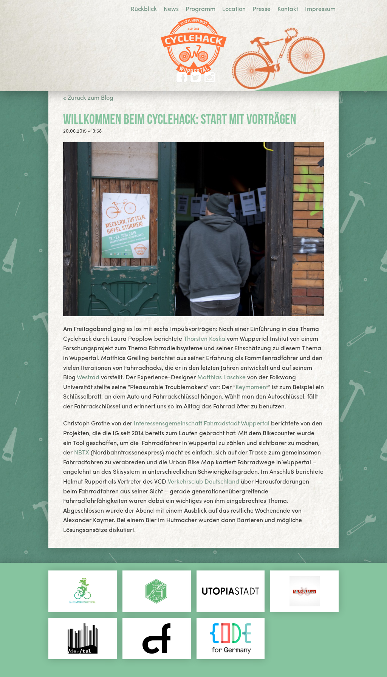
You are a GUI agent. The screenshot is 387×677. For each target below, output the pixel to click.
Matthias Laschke (221, 377)
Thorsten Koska (204, 338)
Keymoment (251, 386)
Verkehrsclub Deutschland (203, 481)
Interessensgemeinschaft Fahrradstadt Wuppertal (202, 423)
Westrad (88, 377)
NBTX (81, 452)
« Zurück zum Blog (88, 97)
